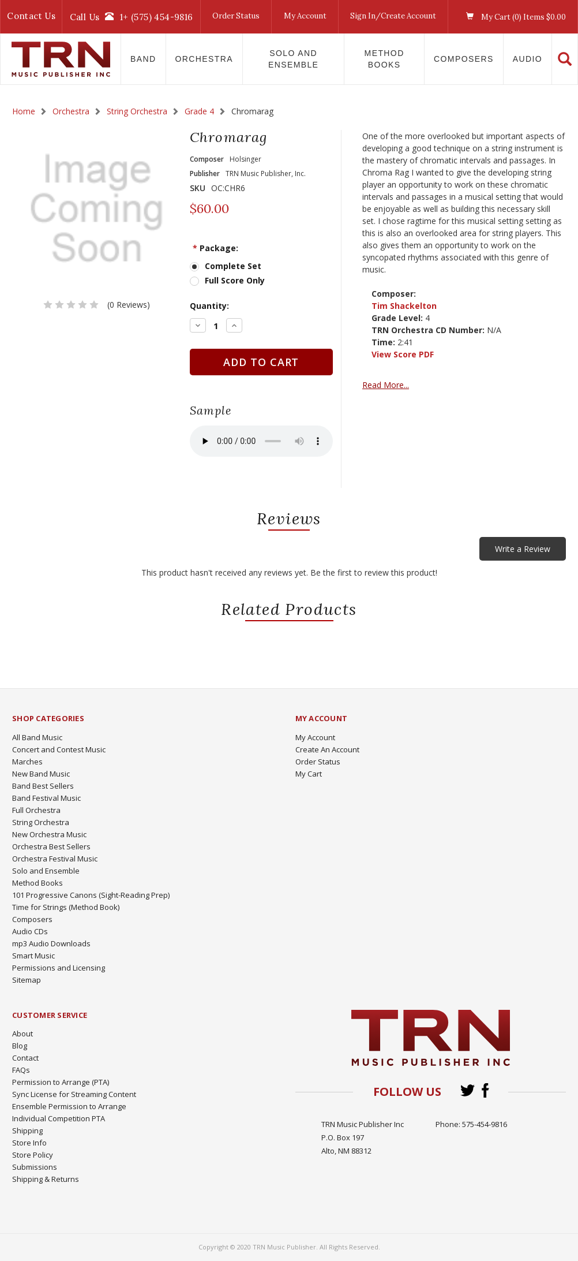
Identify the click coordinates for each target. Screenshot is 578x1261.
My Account (305, 16)
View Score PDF (402, 354)
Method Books (384, 58)
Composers (464, 59)
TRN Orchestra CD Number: (428, 329)
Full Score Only (235, 280)
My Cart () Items (513, 17)
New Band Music (41, 773)
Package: (215, 247)
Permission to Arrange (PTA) (60, 1082)
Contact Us (31, 15)
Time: (383, 342)
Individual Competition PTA (58, 1118)
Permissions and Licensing (58, 967)
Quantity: (209, 305)
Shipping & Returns (45, 1179)
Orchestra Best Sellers (51, 846)
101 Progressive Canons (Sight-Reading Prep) (91, 895)
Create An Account (327, 749)
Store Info (29, 1142)
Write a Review (522, 548)
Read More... (385, 384)
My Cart (308, 773)
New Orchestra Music (49, 834)
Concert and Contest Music (59, 749)
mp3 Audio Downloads (51, 943)
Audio (527, 59)
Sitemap (26, 980)
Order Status (236, 16)
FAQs (21, 1070)
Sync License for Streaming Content (74, 1094)
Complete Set (233, 265)
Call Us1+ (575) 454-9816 (131, 17)
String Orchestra (40, 822)
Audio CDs (30, 931)
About (22, 1033)
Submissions (34, 1167)
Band (143, 59)
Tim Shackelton (404, 305)
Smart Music (33, 955)
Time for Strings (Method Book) (65, 907)
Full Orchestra (36, 810)
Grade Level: (397, 317)
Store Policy (32, 1155)
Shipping (27, 1130)
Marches (27, 761)
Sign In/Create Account (393, 16)
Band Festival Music (46, 798)
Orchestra (204, 59)
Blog (19, 1045)
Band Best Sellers (43, 786)
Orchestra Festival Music (54, 858)
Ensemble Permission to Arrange (69, 1106)
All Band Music (37, 737)
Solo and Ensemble (293, 58)
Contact (25, 1058)
